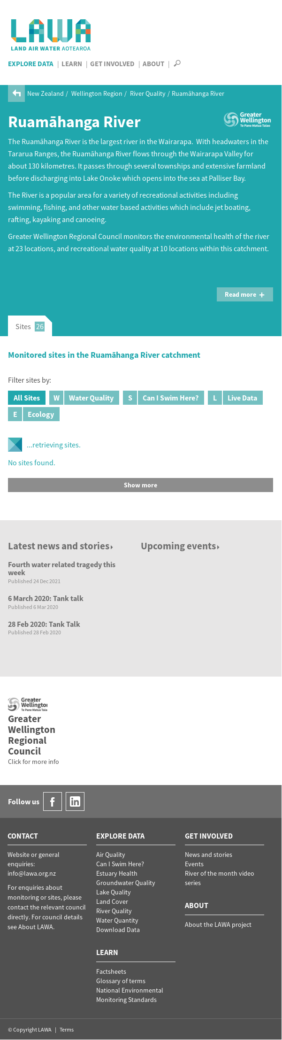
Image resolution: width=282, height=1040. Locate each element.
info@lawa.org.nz (32, 873)
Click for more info (33, 761)
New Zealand (45, 93)
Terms (67, 1029)
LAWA (51, 34)
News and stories (208, 854)
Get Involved (112, 63)
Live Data (232, 398)
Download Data (118, 929)
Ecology (31, 414)
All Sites (27, 397)
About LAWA (35, 927)
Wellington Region (96, 93)
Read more (245, 294)
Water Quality (81, 398)
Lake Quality (113, 892)
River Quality (148, 93)
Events (194, 864)
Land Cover (112, 901)
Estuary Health (116, 873)
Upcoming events (181, 545)
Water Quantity (117, 920)
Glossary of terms (120, 981)
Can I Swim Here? (160, 398)
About (153, 63)
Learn (71, 63)
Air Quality (110, 854)
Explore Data (30, 63)
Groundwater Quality (125, 882)
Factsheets (111, 971)
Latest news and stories (61, 545)
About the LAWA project (218, 924)
